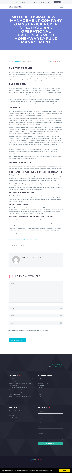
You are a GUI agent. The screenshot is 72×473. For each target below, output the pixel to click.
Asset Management (14, 381)
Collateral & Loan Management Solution (20, 383)
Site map (11, 415)
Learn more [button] (49, 470)
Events (39, 394)
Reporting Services (14, 394)
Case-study (18, 61)
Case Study (41, 387)
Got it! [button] (64, 470)
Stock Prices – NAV (14, 413)
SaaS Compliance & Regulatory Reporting (20, 396)
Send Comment (17, 340)
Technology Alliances (43, 383)
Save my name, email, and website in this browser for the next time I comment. (28, 330)
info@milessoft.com (59, 366)
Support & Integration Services (17, 389)
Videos (39, 389)
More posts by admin (29, 261)
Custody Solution (13, 385)
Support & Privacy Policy (15, 410)
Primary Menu (61, 7)
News (39, 392)
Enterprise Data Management (17, 392)
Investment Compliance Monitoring (18, 387)
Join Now (57, 2)
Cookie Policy (13, 417)
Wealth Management (15, 378)
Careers (40, 396)
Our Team (40, 381)
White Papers (41, 385)
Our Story (40, 378)
